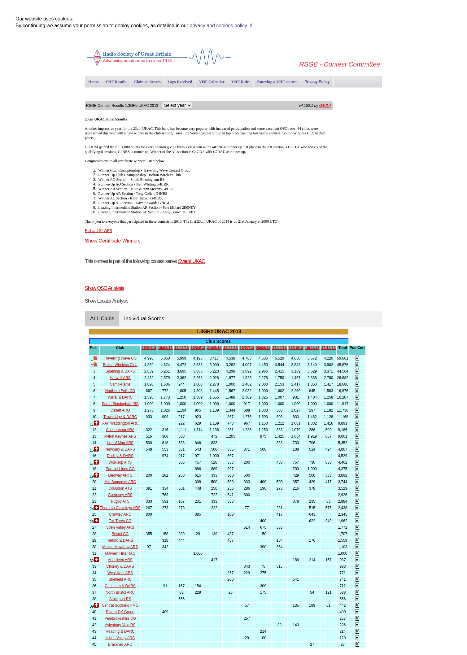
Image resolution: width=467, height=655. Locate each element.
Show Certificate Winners (113, 240)
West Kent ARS (120, 573)
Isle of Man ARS (120, 443)
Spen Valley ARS (120, 527)
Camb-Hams (120, 384)
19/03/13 (181, 348)
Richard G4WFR (98, 231)
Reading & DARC (120, 631)
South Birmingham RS (120, 404)
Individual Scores (144, 318)
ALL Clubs (102, 318)
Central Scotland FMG (120, 605)
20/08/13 (263, 348)
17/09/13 (279, 348)
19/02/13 (165, 348)
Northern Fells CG (120, 391)
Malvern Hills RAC (120, 553)
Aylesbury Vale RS (120, 625)
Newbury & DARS (120, 449)
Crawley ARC (120, 514)
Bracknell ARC (120, 644)
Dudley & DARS (120, 456)
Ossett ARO (120, 410)
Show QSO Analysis (104, 288)
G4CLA (325, 105)
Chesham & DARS (120, 586)
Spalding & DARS (120, 371)
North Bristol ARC (120, 592)
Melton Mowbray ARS (120, 547)
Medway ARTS (120, 475)
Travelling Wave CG (120, 358)
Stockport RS (120, 599)
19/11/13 (312, 348)
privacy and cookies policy (218, 25)
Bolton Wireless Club (120, 365)
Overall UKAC (191, 261)
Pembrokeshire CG (120, 618)
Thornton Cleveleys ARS (120, 508)
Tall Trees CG (120, 521)
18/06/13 (230, 348)
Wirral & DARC (120, 397)
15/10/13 (296, 348)
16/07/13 (247, 348)
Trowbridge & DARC (120, 417)
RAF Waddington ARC (120, 423)
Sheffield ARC (120, 579)
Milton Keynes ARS (120, 436)
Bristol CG (120, 534)
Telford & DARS (120, 540)
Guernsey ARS (120, 495)
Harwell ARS (120, 378)
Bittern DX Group (120, 612)
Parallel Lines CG (120, 469)
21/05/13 (214, 348)
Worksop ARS (120, 462)
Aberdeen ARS (120, 560)
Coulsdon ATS (120, 488)
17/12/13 (328, 348)
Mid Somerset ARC (120, 482)
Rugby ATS (120, 501)
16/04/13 (198, 348)
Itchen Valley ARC (120, 638)
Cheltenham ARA (120, 430)
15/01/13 (149, 348)
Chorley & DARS (120, 566)
